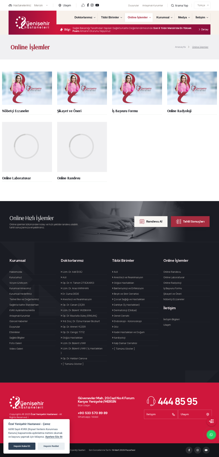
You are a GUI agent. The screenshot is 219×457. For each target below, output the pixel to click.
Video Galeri (16, 348)
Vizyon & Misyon (18, 282)
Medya (182, 17)
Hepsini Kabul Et (22, 446)
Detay (203, 29)
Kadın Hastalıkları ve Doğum (128, 332)
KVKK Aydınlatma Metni (22, 310)
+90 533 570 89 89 (93, 413)
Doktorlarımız (83, 17)
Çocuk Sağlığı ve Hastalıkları (128, 299)
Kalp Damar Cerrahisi (124, 343)
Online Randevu (68, 179)
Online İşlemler (138, 17)
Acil (63, 277)
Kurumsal (162, 17)
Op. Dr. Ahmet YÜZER (73, 326)
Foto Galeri (15, 343)
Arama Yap (179, 2)
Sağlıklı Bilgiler (17, 337)
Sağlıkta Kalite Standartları (24, 304)
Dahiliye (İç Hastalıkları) (126, 304)
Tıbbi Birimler (110, 17)
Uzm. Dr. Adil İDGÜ (71, 271)
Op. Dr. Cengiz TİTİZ (73, 332)
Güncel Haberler (18, 321)
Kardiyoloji (118, 337)
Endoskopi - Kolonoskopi (127, 321)
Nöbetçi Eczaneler (15, 112)
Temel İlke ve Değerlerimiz (24, 299)
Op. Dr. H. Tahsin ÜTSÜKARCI (77, 282)
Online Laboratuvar (16, 179)
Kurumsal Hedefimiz (20, 293)
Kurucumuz (15, 277)
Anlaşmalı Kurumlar (152, 3)
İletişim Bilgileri (171, 319)
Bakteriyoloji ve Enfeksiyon (128, 288)
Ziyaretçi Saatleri (77, 450)
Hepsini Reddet (51, 446)
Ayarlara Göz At (53, 436)
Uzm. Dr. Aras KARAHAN (75, 288)
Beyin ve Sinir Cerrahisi (125, 293)
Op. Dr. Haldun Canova (74, 358)
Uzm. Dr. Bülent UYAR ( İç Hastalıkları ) (81, 350)
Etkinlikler (14, 332)
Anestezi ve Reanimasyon (76, 299)
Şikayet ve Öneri (69, 112)
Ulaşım (67, 5)
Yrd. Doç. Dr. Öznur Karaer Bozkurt (80, 321)
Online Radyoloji (179, 112)
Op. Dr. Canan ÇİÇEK (73, 304)
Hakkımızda (15, 271)
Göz (115, 326)
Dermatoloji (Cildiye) (124, 310)
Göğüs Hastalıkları (72, 337)
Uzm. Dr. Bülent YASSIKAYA (76, 310)
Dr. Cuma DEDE (70, 293)
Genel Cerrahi (120, 315)
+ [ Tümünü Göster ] (72, 363)
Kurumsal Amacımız (20, 288)
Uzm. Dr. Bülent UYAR (73, 343)
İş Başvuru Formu (125, 112)
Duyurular (133, 5)
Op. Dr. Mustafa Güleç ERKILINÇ (79, 315)
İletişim (200, 17)
